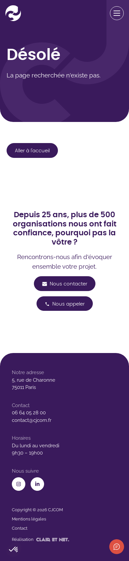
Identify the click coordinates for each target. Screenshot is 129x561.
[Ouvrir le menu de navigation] (117, 13)
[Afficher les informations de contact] (116, 546)
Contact (19, 528)
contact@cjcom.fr (31, 420)
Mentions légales (29, 519)
